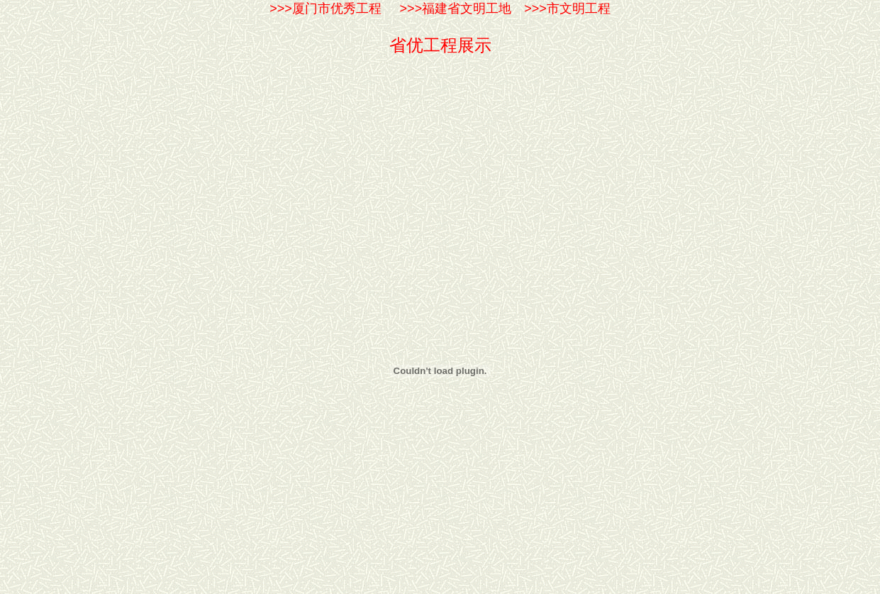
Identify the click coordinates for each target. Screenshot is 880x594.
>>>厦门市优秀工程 (325, 8)
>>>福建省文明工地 (450, 8)
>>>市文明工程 (567, 8)
